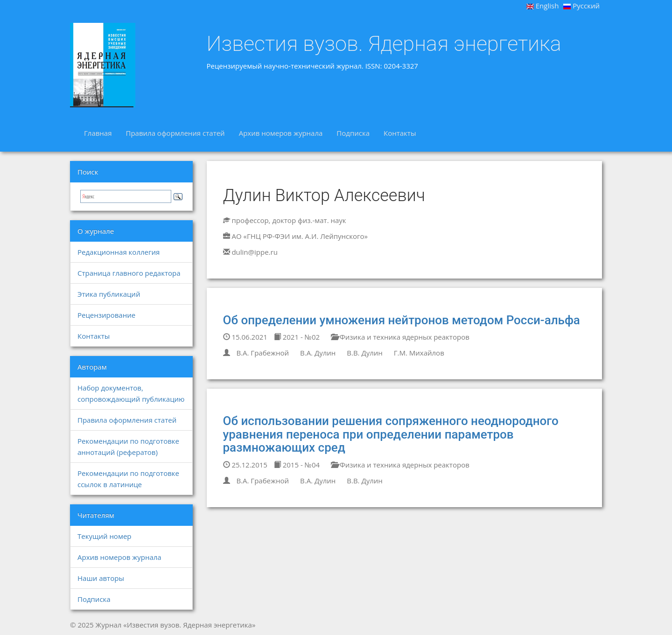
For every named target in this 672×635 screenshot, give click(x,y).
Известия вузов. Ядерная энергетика (384, 44)
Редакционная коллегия (118, 252)
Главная (98, 133)
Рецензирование (106, 315)
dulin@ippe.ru (254, 252)
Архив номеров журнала (281, 133)
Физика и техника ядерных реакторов (400, 337)
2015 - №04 (297, 464)
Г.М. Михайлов (419, 352)
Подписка (353, 133)
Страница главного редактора (128, 273)
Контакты (400, 133)
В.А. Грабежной (262, 352)
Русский (581, 5)
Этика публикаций (108, 294)
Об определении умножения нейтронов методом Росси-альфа (401, 320)
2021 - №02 (297, 337)
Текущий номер (104, 536)
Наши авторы (100, 578)
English (542, 5)
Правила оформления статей (175, 133)
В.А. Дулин (318, 352)
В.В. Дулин (365, 352)
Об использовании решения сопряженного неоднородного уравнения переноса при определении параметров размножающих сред (391, 434)
